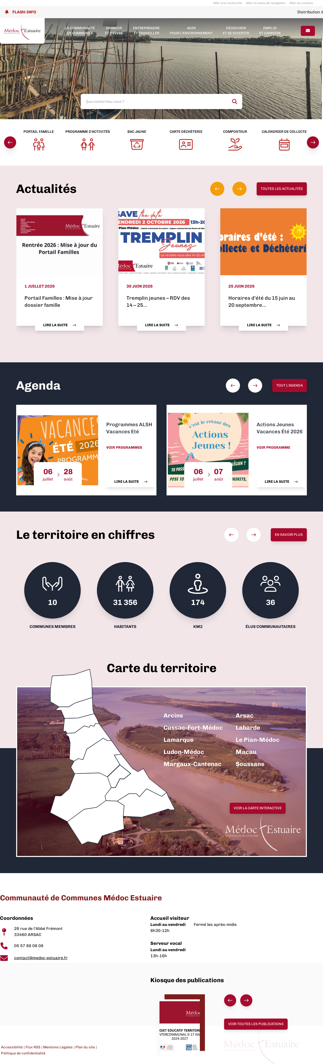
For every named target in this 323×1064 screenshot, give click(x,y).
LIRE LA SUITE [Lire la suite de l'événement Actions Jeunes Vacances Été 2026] (281, 481)
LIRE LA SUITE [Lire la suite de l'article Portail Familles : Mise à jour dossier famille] (59, 325)
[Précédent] (10, 142)
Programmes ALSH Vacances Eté (129, 428)
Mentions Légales (58, 1047)
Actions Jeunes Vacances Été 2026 (280, 428)
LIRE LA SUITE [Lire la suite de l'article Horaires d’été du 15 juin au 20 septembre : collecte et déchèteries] (263, 325)
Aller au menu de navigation (265, 3)
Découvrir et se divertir (236, 30)
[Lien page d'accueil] (22, 31)
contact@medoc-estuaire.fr (41, 957)
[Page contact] (308, 31)
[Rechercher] (234, 101)
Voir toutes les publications (256, 1024)
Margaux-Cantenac (193, 764)
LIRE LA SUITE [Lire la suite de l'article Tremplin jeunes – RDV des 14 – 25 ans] (161, 325)
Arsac (245, 715)
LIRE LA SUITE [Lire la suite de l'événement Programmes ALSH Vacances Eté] (130, 481)
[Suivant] (313, 142)
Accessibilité (12, 1047)
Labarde (248, 727)
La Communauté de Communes (80, 30)
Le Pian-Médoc (258, 739)
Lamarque (179, 739)
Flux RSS (32, 1047)
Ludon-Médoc (184, 751)
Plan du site (85, 1047)
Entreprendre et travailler (146, 30)
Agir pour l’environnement (191, 30)
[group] (228, 189)
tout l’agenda (289, 385)
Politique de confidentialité (23, 1053)
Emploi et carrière (270, 30)
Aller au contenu (301, 3)
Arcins (173, 715)
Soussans (250, 764)
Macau (246, 751)
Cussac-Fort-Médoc (193, 727)
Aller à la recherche (227, 3)
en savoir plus (289, 535)
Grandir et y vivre (114, 30)
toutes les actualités (282, 189)
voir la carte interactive (258, 808)
